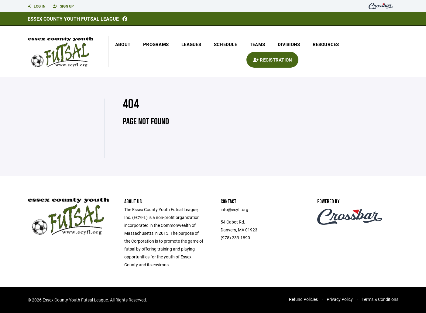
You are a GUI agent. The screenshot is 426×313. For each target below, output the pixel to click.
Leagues (191, 44)
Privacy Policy (340, 299)
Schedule (225, 44)
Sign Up (63, 6)
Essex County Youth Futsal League (73, 18)
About (122, 44)
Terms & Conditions (380, 299)
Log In (36, 6)
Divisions (289, 44)
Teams (257, 44)
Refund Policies (303, 299)
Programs (156, 44)
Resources (326, 44)
